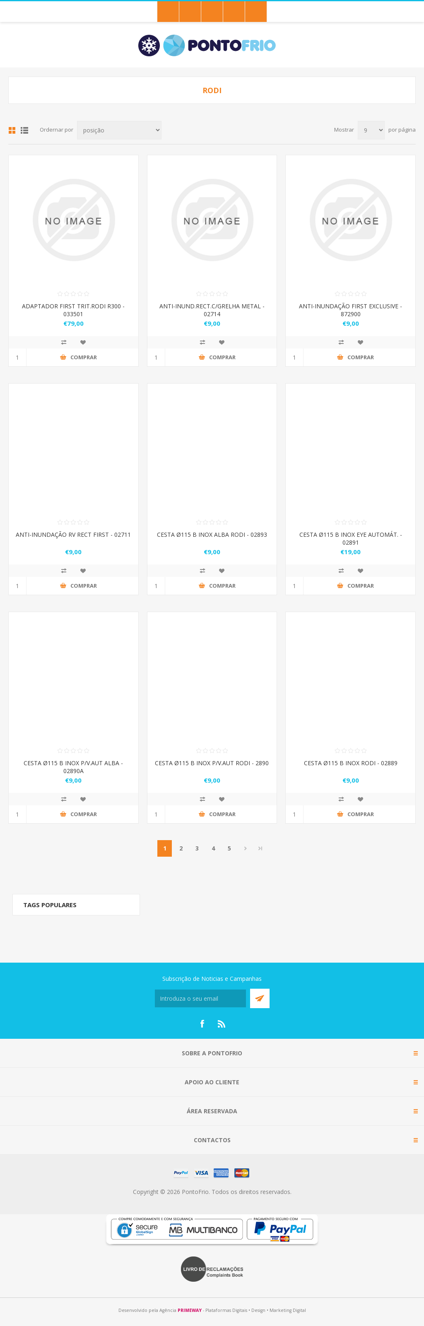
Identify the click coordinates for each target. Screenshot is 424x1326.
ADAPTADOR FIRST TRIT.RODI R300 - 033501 (73, 310)
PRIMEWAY (190, 1310)
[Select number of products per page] (371, 130)
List (24, 130)
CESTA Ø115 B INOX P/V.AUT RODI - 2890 (212, 763)
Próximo (245, 848)
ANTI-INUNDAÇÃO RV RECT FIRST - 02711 (73, 534)
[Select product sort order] (119, 130)
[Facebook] (202, 1024)
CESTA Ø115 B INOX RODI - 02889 (351, 763)
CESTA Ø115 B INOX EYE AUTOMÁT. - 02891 (350, 538)
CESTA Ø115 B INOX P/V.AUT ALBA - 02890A (73, 767)
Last (260, 848)
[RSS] (222, 1024)
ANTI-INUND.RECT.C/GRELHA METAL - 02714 (212, 310)
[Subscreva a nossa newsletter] (200, 998)
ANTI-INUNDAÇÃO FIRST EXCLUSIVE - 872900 (350, 310)
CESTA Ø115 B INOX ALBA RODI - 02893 (212, 534)
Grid (12, 130)
